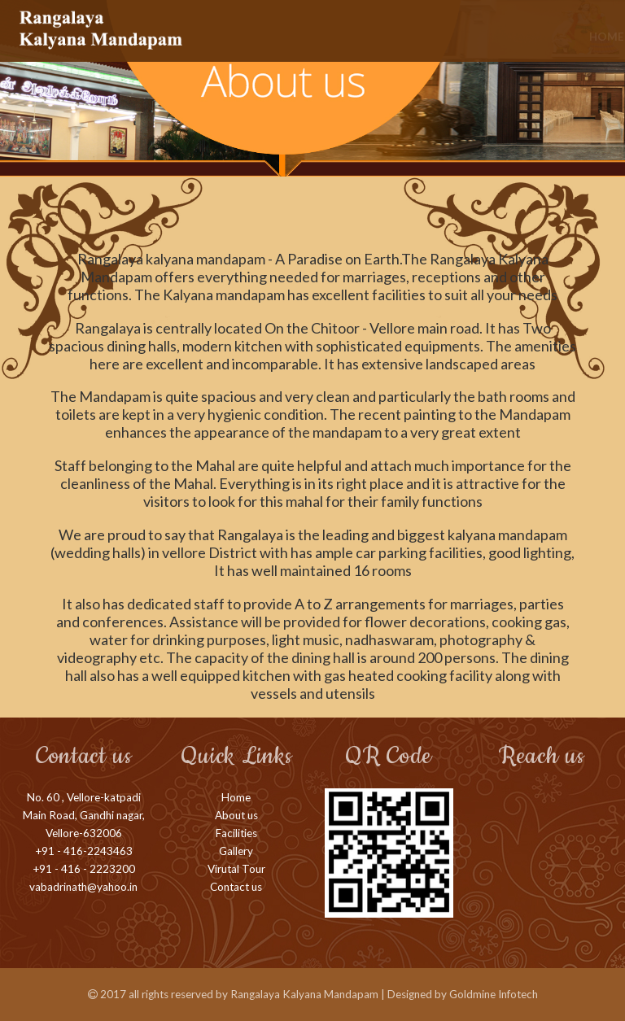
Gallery (423, 36)
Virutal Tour (236, 868)
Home (229, 36)
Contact (583, 36)
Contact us (236, 886)
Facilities (358, 36)
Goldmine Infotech (493, 994)
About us (288, 36)
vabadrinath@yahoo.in (83, 886)
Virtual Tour (501, 36)
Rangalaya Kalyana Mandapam (304, 994)
